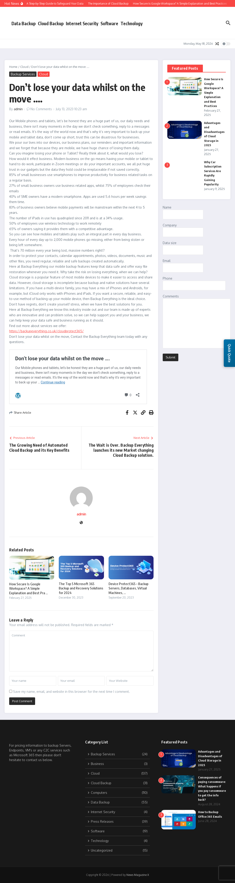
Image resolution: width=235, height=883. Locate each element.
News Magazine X (137, 875)
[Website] (81, 523)
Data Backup (23, 23)
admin (18, 109)
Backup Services (23, 74)
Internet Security (82, 23)
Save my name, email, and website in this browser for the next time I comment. (71, 691)
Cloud (24, 67)
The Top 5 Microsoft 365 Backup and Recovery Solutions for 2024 (81, 588)
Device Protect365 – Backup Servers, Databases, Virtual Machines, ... (128, 588)
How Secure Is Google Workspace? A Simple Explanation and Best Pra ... (28, 588)
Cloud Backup (51, 23)
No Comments (41, 109)
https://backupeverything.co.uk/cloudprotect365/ (46, 331)
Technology (131, 23)
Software (109, 23)
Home (13, 67)
